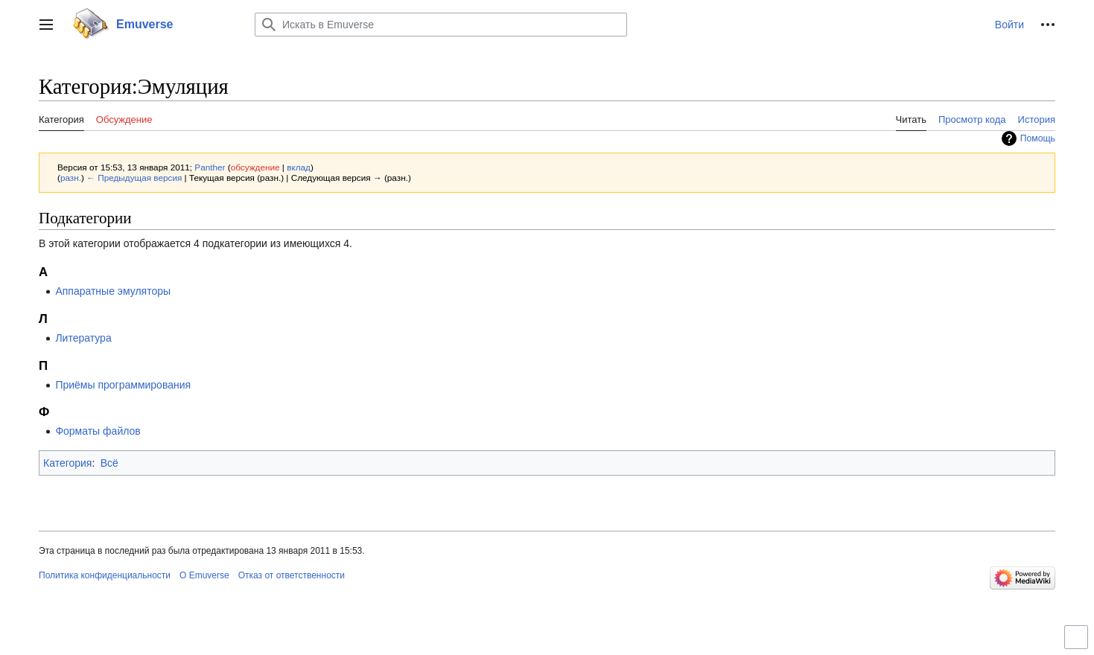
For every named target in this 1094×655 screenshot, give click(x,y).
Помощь (1037, 138)
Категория (67, 463)
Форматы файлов (97, 431)
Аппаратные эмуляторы (113, 291)
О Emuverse (204, 575)
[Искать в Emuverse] (441, 24)
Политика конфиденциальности (105, 575)
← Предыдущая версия (134, 177)
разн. (70, 177)
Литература (83, 338)
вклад (299, 167)
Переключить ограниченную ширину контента (1078, 643)
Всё (109, 463)
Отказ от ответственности (291, 575)
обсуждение (255, 167)
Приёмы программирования (123, 385)
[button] (46, 24)
